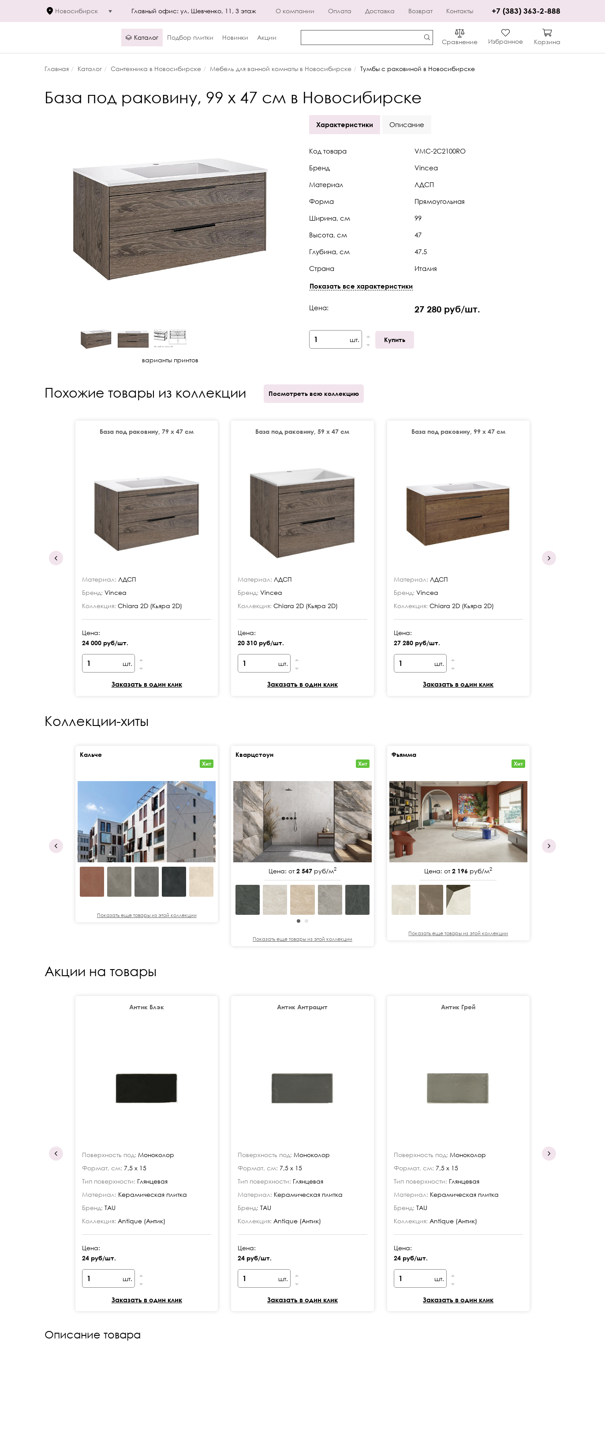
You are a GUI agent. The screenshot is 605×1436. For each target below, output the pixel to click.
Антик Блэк (146, 1007)
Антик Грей (458, 1007)
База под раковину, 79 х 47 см (147, 431)
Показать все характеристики (361, 286)
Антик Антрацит (302, 1007)
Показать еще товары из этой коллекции (147, 915)
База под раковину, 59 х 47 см (302, 431)
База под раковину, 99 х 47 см (458, 431)
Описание (406, 124)
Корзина (547, 41)
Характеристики (344, 124)
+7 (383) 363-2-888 (524, 10)
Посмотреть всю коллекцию (314, 393)
